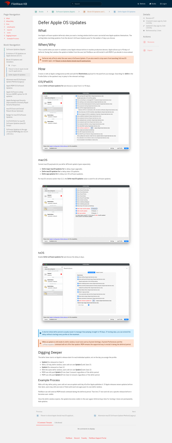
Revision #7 (148, 18)
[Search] (72, 4)
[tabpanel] (86, 429)
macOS (9, 30)
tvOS (8, 33)
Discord (77, 438)
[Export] (155, 50)
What (8, 18)
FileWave (69, 438)
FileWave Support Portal (97, 438)
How (7, 24)
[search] (86, 4)
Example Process (13, 39)
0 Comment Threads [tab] (45, 423)
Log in (163, 4)
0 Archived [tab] (58, 423)
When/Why (10, 21)
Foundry (84, 438)
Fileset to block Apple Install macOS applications (73, 61)
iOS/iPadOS (11, 27)
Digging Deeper (11, 36)
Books (152, 4)
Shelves (141, 4)
